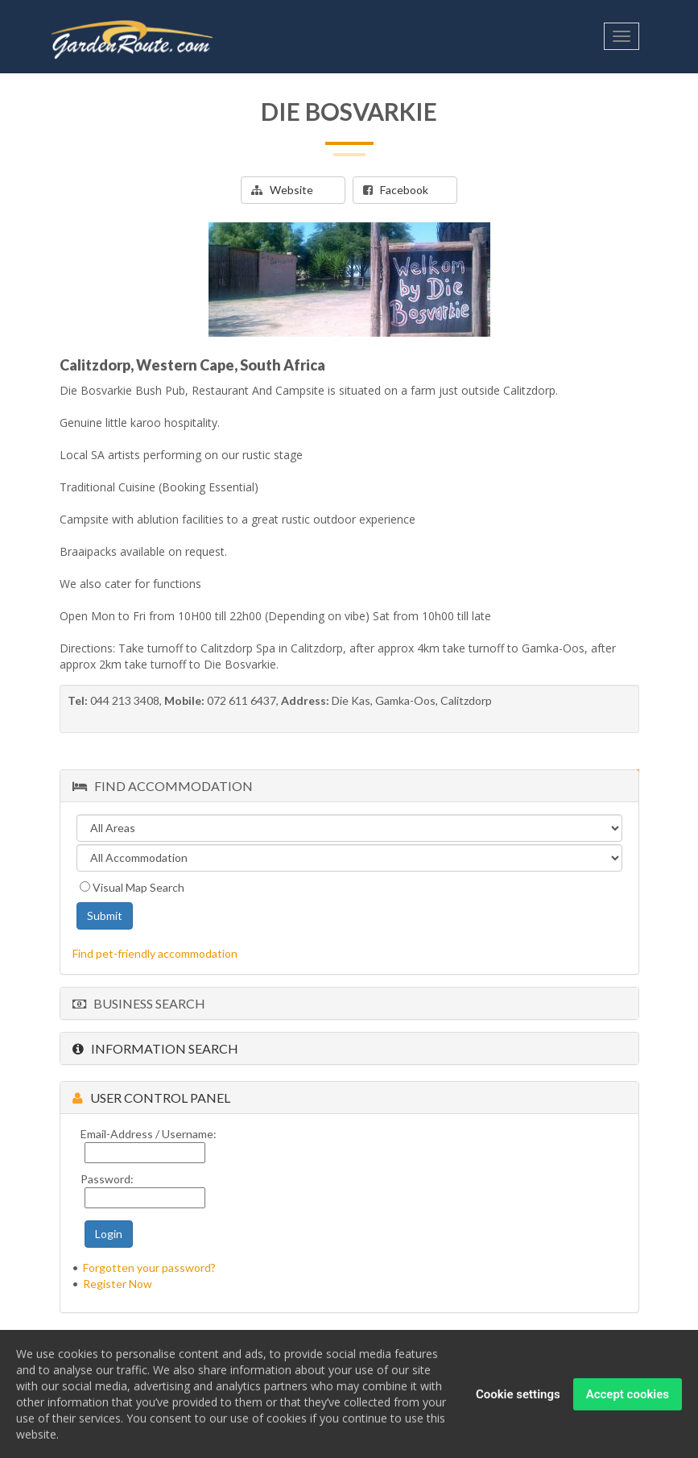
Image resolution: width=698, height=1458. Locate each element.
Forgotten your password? (149, 1267)
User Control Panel (151, 1097)
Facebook (395, 190)
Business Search (138, 1003)
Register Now (117, 1283)
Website (282, 190)
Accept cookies (627, 1397)
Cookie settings (518, 1397)
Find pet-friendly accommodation (154, 953)
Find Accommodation (162, 785)
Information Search (155, 1048)
